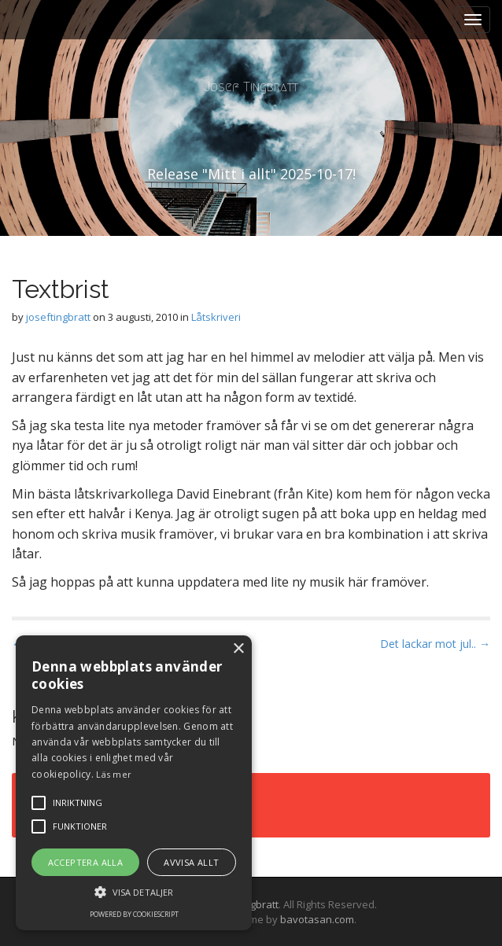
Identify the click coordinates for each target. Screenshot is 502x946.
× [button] (238, 649)
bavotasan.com (317, 919)
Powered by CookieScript (134, 914)
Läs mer (113, 774)
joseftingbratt (58, 317)
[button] (133, 891)
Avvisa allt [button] (191, 862)
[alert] (134, 782)
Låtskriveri (216, 317)
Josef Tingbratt (251, 87)
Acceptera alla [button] (86, 862)
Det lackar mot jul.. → (435, 643)
